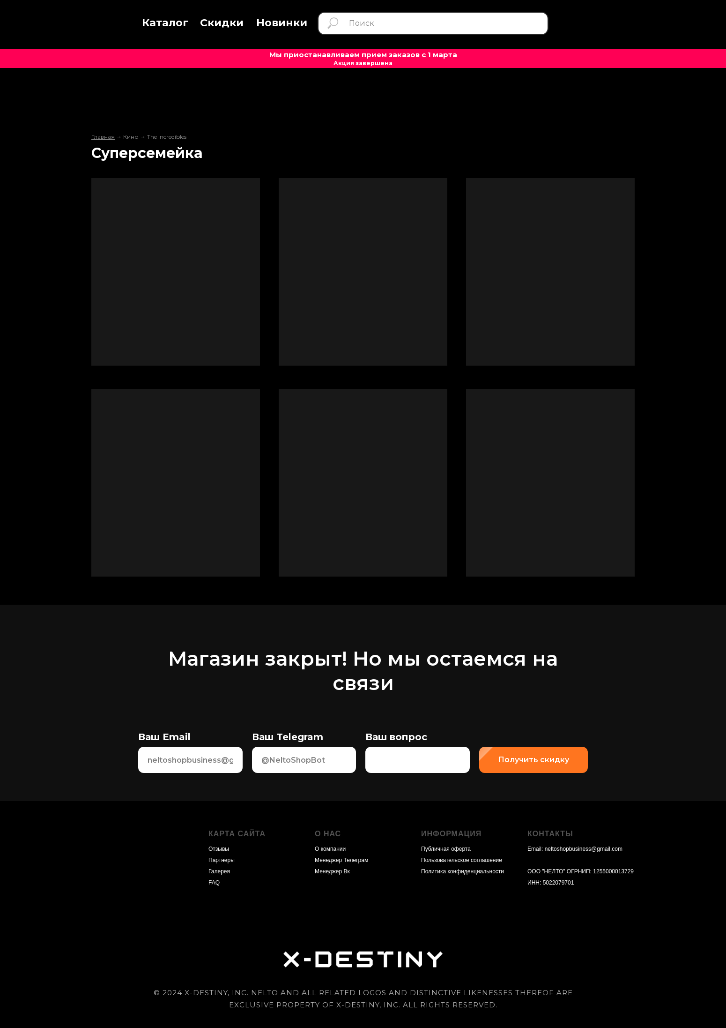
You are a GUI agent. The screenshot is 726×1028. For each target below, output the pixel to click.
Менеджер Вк (332, 871)
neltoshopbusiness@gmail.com (583, 849)
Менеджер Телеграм (341, 860)
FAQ (214, 882)
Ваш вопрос (396, 737)
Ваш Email (164, 737)
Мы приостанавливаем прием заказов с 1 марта (363, 54)
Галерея (219, 871)
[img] (95, 25)
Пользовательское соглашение (461, 860)
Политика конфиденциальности (462, 871)
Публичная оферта (446, 849)
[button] (165, 23)
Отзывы (218, 849)
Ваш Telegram (287, 737)
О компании (330, 849)
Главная (103, 136)
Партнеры (221, 860)
